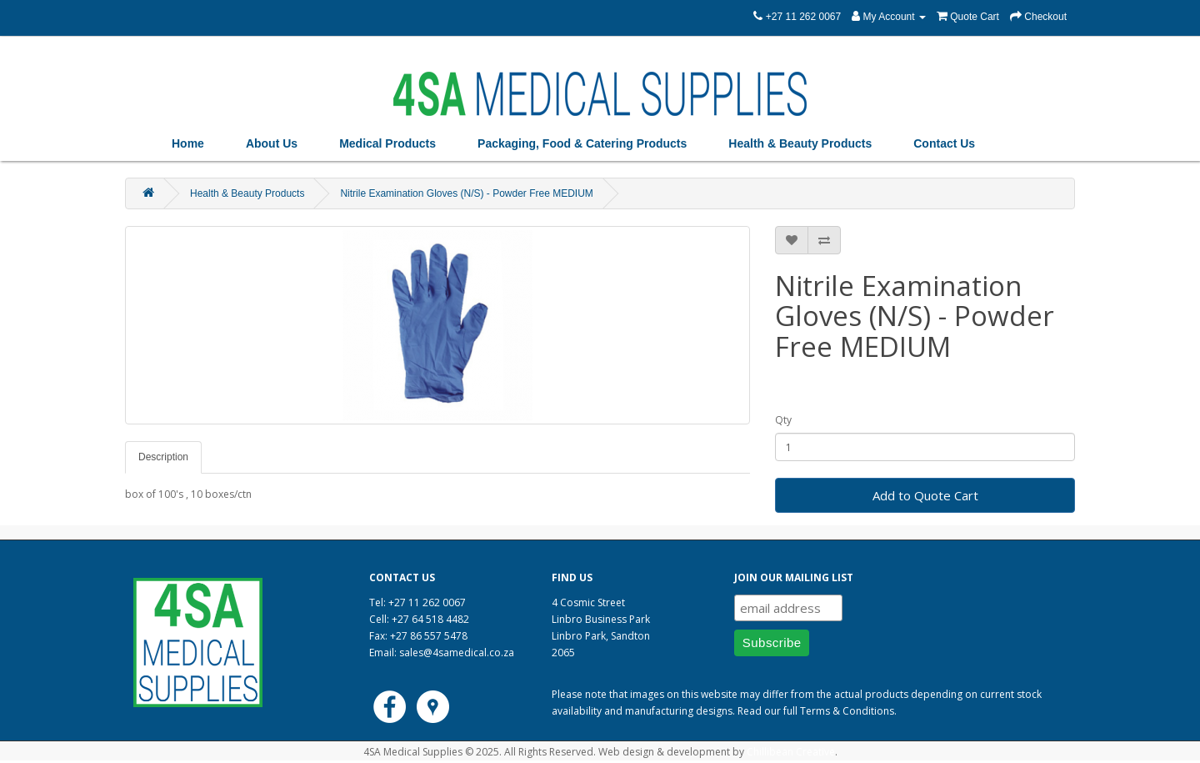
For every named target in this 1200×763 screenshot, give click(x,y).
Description (163, 457)
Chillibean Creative (791, 752)
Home (188, 143)
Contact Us (944, 143)
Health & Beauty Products (800, 143)
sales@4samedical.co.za (456, 652)
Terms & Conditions (847, 711)
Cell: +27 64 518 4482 (419, 619)
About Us (272, 143)
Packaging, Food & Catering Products (582, 143)
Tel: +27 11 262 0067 (417, 602)
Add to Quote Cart (925, 495)
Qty (783, 420)
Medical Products (387, 143)
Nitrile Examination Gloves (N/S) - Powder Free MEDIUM (466, 193)
